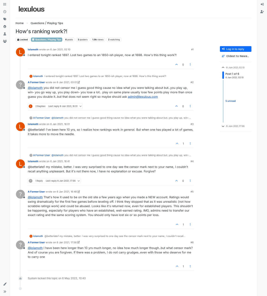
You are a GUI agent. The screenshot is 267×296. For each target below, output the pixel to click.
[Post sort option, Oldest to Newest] (235, 56)
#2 (192, 82)
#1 (192, 49)
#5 (192, 191)
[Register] (262, 12)
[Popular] (4, 27)
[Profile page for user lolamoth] (20, 52)
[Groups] (4, 41)
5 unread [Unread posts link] (230, 101)
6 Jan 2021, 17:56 (67, 242)
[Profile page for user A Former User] (20, 84)
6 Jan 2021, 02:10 (60, 49)
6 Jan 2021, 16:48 (67, 191)
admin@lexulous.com (143, 96)
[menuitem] (262, 4)
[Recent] (4, 12)
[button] (4, 284)
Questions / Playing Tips (46, 39)
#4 (192, 161)
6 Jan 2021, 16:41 (60, 161)
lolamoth (33, 49)
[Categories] (4, 4)
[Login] (262, 4)
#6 (192, 242)
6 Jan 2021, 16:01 (60, 124)
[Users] (4, 34)
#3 (192, 124)
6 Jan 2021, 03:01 (67, 82)
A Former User (36, 82)
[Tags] (4, 19)
